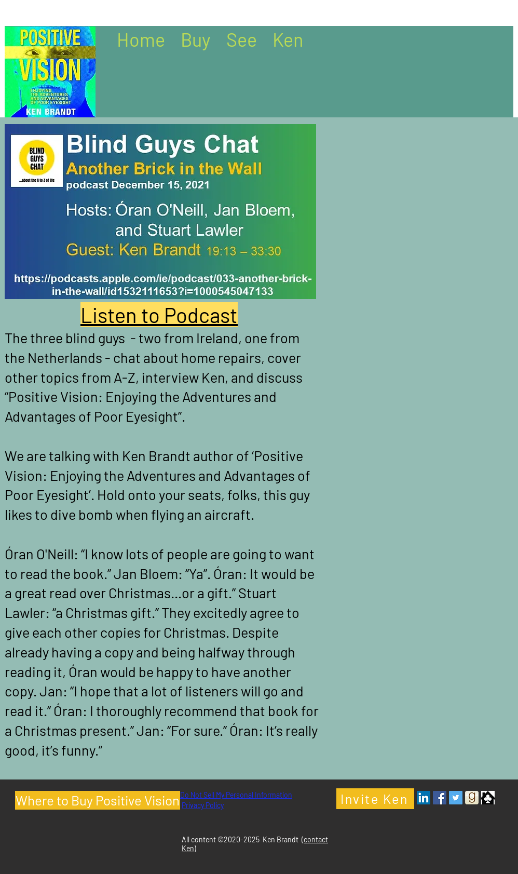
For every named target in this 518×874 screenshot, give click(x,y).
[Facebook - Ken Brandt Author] (439, 797)
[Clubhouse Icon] (488, 797)
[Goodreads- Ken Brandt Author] (472, 797)
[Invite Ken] (375, 798)
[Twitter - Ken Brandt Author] (455, 797)
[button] (196, 38)
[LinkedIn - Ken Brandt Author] (423, 797)
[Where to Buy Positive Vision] (97, 800)
